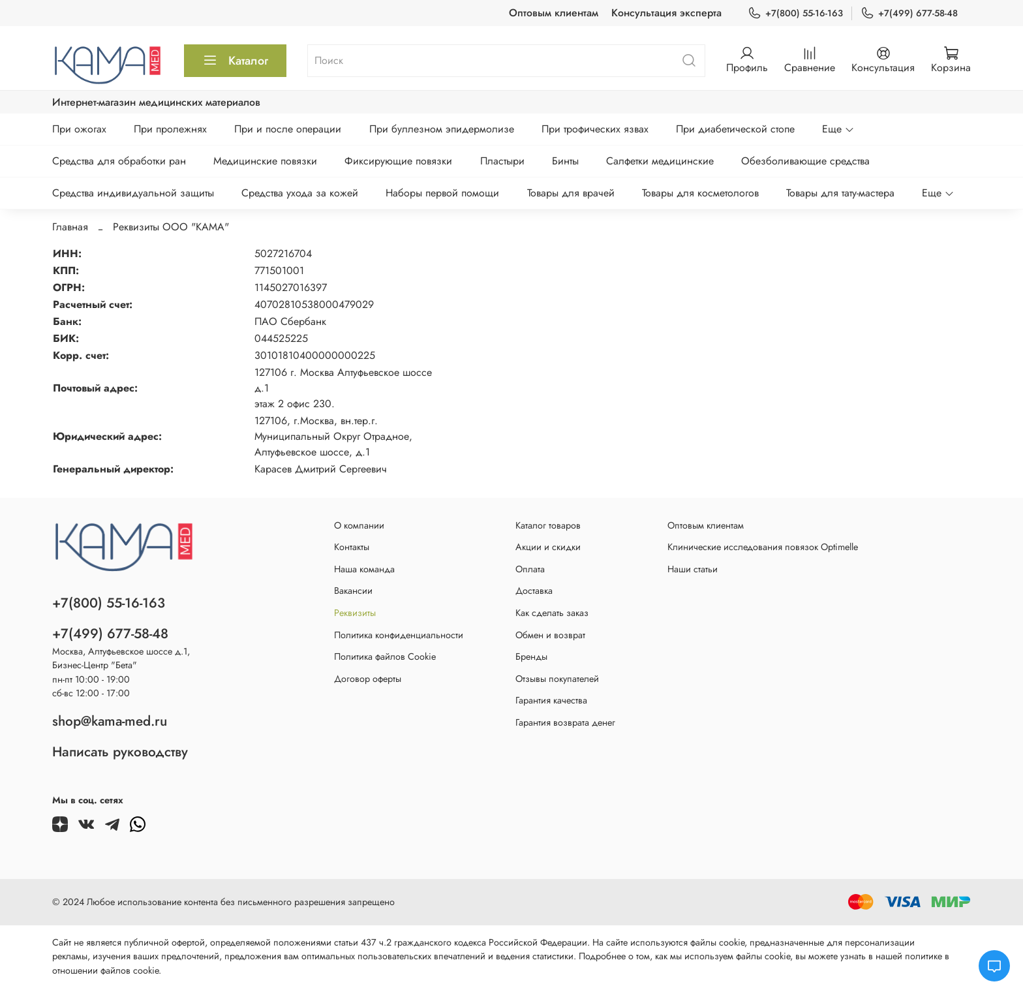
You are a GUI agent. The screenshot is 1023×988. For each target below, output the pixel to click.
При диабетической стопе (735, 128)
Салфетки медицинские (660, 160)
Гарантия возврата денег (565, 722)
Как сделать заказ (551, 612)
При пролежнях (170, 128)
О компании (359, 525)
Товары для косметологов (700, 192)
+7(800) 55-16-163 (795, 13)
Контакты (351, 546)
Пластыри (502, 160)
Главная (70, 226)
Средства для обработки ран (119, 160)
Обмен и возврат (550, 634)
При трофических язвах (595, 128)
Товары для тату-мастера (840, 192)
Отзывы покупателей (557, 678)
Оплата (530, 569)
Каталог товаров (548, 525)
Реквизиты (355, 612)
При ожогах (79, 128)
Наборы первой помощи (442, 192)
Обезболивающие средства (805, 160)
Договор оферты (367, 678)
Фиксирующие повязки (398, 160)
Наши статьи (692, 569)
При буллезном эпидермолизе (441, 128)
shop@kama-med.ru (109, 721)
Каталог (235, 60)
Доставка (534, 590)
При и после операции (287, 128)
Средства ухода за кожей (299, 192)
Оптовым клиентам (553, 12)
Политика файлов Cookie (385, 656)
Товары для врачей (571, 192)
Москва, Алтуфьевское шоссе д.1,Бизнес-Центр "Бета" (121, 658)
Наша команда (364, 569)
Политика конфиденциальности (398, 634)
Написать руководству (120, 752)
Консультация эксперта (666, 12)
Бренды (531, 656)
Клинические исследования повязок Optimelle (762, 546)
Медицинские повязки (265, 160)
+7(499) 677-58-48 (909, 13)
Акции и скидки (548, 546)
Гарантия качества (551, 700)
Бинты (565, 160)
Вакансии (353, 590)
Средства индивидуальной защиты (133, 192)
